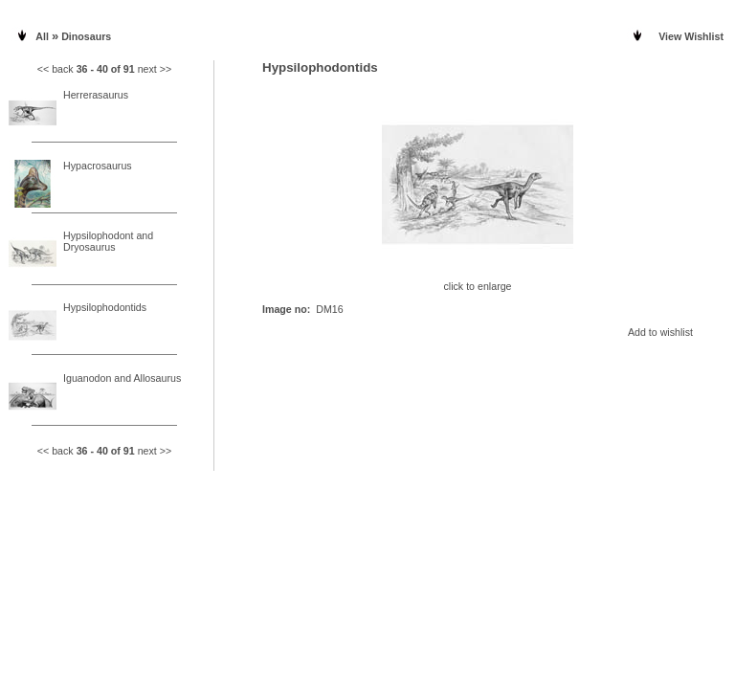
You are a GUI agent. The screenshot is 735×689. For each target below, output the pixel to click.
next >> (155, 69)
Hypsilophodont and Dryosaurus (108, 241)
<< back (55, 69)
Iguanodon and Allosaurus (122, 378)
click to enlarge (477, 281)
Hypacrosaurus (97, 165)
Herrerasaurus (95, 94)
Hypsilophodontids (104, 307)
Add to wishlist (660, 332)
